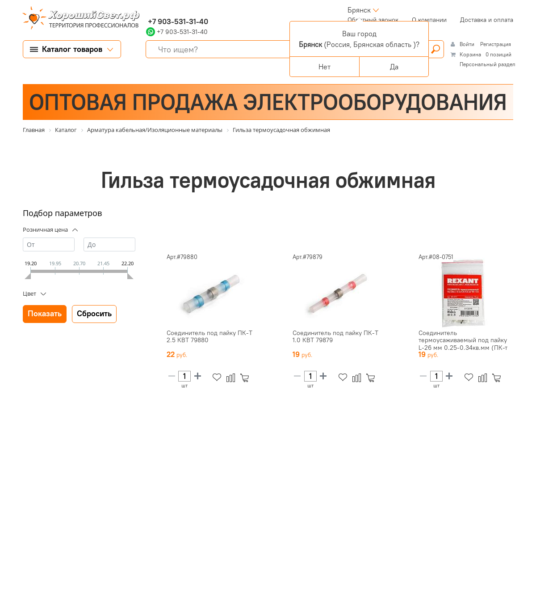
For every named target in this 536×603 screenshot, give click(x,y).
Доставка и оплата (486, 20)
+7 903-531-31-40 (177, 21)
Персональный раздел (487, 64)
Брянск (359, 9)
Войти (468, 44)
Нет (324, 66)
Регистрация (495, 44)
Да (394, 66)
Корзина (470, 54)
